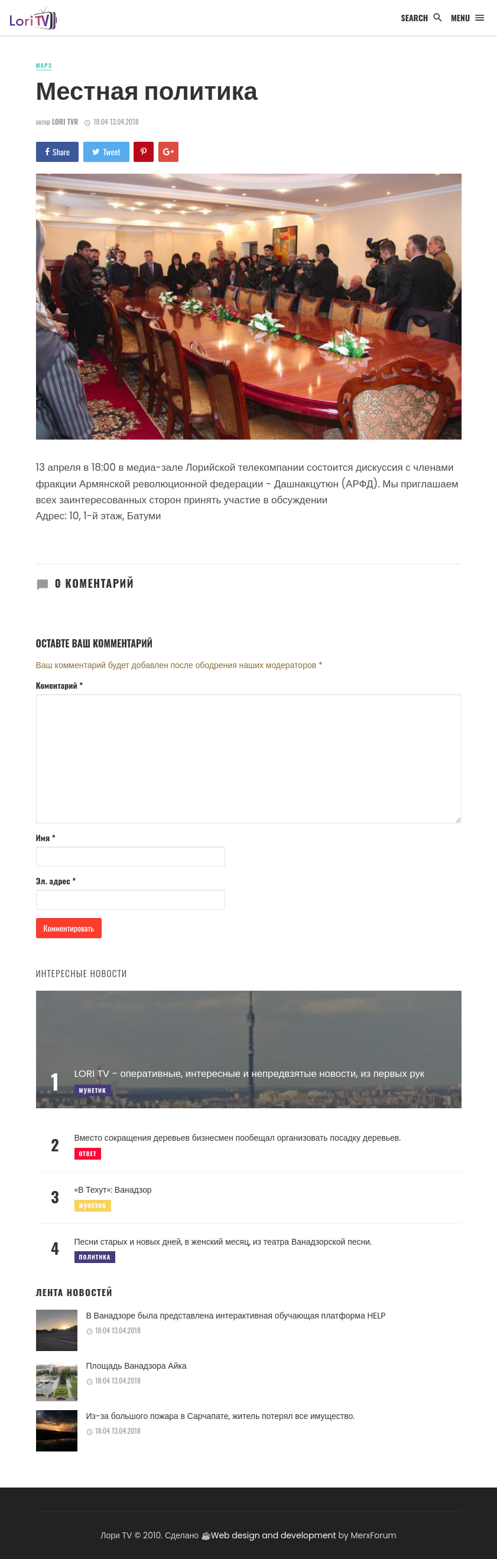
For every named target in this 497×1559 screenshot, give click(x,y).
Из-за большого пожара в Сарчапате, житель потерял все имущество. (220, 1416)
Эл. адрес (56, 881)
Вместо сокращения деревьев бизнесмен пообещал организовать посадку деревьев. (237, 1138)
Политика (95, 1256)
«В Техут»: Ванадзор (113, 1190)
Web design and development (273, 1535)
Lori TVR (65, 121)
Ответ (88, 1153)
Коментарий (59, 685)
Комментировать (69, 928)
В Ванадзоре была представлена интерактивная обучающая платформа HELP (236, 1316)
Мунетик (92, 1205)
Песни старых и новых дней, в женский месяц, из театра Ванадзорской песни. (223, 1242)
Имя (46, 838)
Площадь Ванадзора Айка (136, 1366)
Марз (44, 65)
